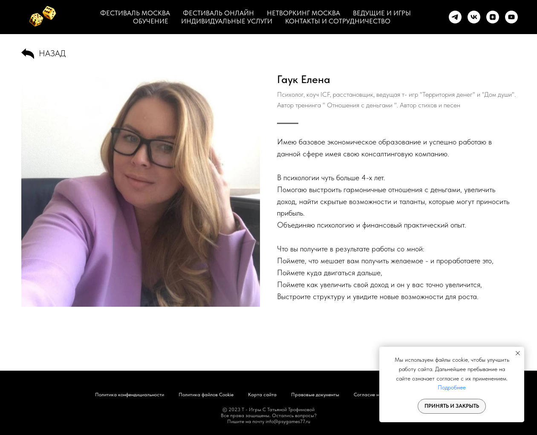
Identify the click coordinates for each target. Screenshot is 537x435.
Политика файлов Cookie (206, 395)
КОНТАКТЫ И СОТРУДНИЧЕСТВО (337, 21)
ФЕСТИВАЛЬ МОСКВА (135, 13)
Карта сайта (262, 395)
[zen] (492, 17)
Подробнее (452, 387)
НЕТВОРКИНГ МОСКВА (303, 13)
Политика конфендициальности (129, 395)
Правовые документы (315, 395)
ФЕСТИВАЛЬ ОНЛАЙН (218, 13)
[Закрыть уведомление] (518, 353)
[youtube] (511, 17)
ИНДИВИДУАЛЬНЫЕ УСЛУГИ (226, 21)
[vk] (474, 17)
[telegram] (455, 17)
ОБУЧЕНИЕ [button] (150, 21)
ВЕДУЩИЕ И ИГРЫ (382, 13)
